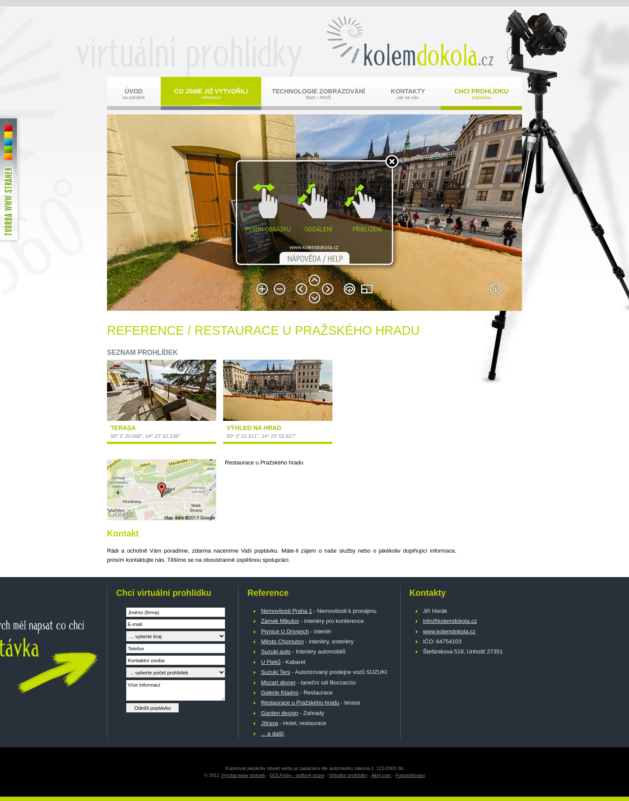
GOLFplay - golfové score (297, 775)
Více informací (175, 690)
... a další (272, 733)
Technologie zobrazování (318, 94)
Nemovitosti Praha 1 (286, 611)
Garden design (279, 713)
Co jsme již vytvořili (211, 94)
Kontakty (408, 94)
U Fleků (270, 662)
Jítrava (269, 723)
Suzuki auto (275, 651)
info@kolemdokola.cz (450, 621)
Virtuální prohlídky (348, 775)
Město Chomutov (282, 641)
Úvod (133, 94)
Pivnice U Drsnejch (285, 631)
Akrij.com (381, 775)
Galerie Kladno (279, 692)
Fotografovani (410, 775)
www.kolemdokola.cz (449, 631)
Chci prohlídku (481, 94)
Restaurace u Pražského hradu (300, 702)
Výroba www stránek (243, 775)
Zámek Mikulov (280, 621)
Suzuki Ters (275, 672)
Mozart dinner (278, 682)
